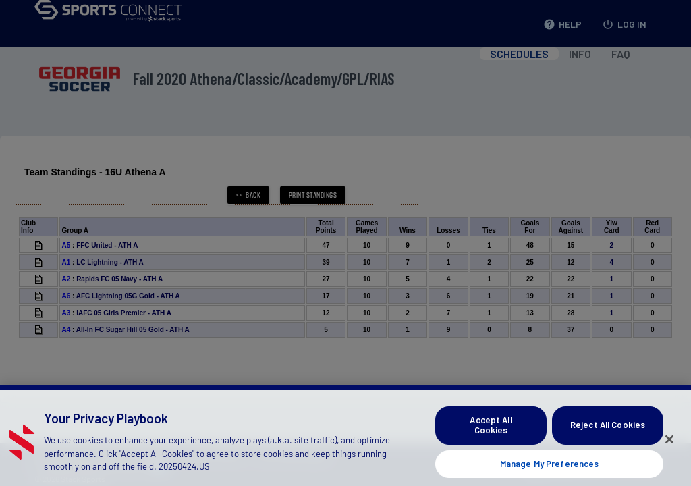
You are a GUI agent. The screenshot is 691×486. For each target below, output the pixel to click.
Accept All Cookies (491, 435)
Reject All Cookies (607, 435)
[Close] (669, 449)
